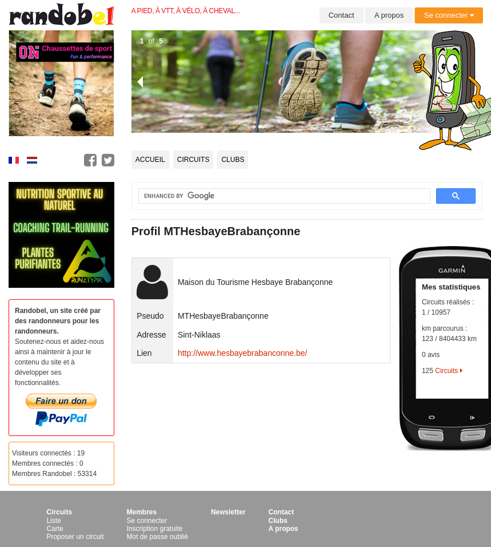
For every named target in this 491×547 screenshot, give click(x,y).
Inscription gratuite (154, 529)
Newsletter (228, 512)
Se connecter (449, 15)
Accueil (150, 160)
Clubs (232, 160)
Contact (341, 15)
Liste (53, 521)
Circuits (193, 160)
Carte (54, 529)
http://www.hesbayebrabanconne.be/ (243, 353)
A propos (389, 15)
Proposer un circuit (74, 537)
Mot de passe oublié (156, 537)
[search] (277, 196)
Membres (141, 512)
